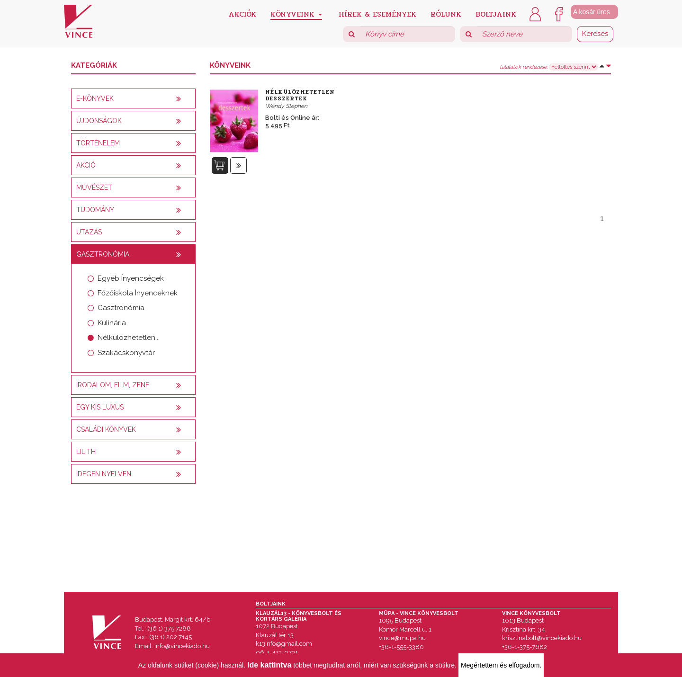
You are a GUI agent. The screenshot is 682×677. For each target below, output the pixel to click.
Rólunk (446, 13)
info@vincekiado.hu (182, 646)
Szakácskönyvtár (126, 352)
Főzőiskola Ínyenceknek (138, 293)
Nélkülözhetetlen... (129, 337)
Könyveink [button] (296, 14)
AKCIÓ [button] (86, 165)
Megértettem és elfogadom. (501, 665)
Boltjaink (496, 13)
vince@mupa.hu (402, 637)
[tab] (133, 98)
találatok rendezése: (523, 67)
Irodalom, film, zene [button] (112, 385)
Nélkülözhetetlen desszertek (300, 95)
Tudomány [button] (95, 210)
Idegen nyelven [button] (103, 474)
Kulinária (112, 323)
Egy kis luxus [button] (100, 407)
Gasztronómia (121, 307)
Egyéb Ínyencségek (131, 278)
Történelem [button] (98, 143)
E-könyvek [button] (95, 98)
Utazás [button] (89, 232)
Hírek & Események (377, 13)
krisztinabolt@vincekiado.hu (542, 637)
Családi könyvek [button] (106, 429)
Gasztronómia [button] (102, 254)
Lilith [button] (86, 451)
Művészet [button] (94, 187)
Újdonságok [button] (99, 121)
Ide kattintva (269, 665)
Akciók (242, 13)
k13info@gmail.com (284, 643)
